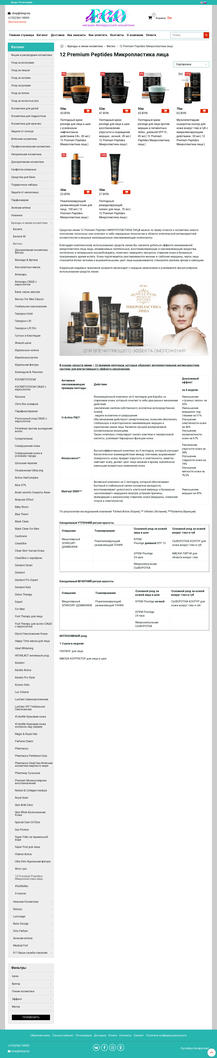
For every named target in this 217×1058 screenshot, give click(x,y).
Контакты (117, 35)
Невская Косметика (25, 901)
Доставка (58, 35)
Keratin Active (23, 670)
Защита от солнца (22, 131)
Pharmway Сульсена (27, 773)
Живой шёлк (23, 343)
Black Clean (22, 521)
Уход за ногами (21, 77)
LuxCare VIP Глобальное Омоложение (30, 708)
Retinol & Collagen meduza (31, 790)
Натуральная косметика (26, 154)
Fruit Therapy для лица (28, 616)
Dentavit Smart (23, 565)
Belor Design (20, 923)
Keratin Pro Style (25, 677)
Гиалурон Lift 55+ (25, 328)
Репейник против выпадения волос (33, 430)
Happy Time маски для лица (32, 641)
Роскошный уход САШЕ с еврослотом (31, 420)
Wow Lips (21, 868)
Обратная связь (40, 1035)
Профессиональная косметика (30, 146)
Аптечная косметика (24, 138)
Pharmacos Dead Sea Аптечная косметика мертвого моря (34, 764)
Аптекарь (21, 274)
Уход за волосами (22, 62)
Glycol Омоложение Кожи (31, 633)
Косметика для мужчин (26, 123)
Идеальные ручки (26, 357)
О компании (135, 35)
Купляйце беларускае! (195, 1048)
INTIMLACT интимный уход (32, 655)
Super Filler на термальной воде (31, 838)
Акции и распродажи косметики (31, 55)
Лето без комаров (26, 404)
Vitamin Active (23, 854)
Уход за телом (20, 93)
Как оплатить (98, 35)
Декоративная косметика (27, 161)
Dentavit (20, 572)
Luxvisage (19, 916)
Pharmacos (21, 748)
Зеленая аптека (22, 938)
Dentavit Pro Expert (26, 580)
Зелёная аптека (21, 207)
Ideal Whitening (24, 648)
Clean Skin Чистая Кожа (29, 550)
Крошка (20, 396)
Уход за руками (21, 85)
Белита (17, 229)
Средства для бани (23, 177)
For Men (20, 609)
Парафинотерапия (26, 411)
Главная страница (21, 35)
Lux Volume (22, 692)
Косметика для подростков (28, 116)
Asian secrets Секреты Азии (32, 492)
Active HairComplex (26, 477)
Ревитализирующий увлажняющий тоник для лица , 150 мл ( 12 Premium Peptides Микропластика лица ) (76, 209)
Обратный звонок (17, 22)
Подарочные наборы (24, 184)
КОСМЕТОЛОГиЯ (25, 379)
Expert (19, 601)
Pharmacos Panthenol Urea (31, 755)
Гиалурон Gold (24, 313)
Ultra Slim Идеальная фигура (33, 861)
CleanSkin (21, 543)
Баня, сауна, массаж (27, 291)
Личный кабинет (62, 1035)
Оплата (151, 35)
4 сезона (20, 893)
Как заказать (76, 35)
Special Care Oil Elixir (27, 822)
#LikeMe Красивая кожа (30, 716)
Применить (31, 1017)
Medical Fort (20, 945)
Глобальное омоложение (31, 306)
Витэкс (111, 46)
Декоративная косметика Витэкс (31, 251)
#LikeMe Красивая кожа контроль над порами (30, 725)
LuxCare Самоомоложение (31, 699)
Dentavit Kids (23, 587)
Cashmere (21, 536)
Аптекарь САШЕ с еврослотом (26, 283)
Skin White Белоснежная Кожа (30, 814)
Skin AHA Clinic (24, 805)
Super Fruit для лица (27, 847)
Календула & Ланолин (29, 372)
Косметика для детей (24, 108)
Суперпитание (24, 438)
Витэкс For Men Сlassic (29, 299)
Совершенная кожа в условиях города (28, 454)
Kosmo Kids (22, 684)
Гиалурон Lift (23, 321)
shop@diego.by (20, 13)
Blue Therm (21, 514)
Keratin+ (20, 662)
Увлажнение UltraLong (29, 470)
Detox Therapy (23, 594)
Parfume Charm (24, 741)
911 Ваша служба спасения (30, 952)
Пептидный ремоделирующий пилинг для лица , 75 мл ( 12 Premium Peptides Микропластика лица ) (115, 209)
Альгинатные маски (27, 267)
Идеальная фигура (26, 364)
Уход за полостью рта (24, 100)
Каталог (42, 35)
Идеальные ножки (27, 350)
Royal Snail (21, 797)
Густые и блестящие (28, 335)
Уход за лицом (20, 70)
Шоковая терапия (26, 463)
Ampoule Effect (24, 499)
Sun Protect (22, 829)
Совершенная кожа (27, 446)
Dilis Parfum (20, 931)
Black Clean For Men (27, 528)
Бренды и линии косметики (85, 46)
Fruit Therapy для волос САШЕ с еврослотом (33, 625)
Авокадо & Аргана (26, 260)
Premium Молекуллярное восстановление (31, 782)
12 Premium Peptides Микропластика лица (29, 877)
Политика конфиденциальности (166, 1035)
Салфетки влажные (23, 169)
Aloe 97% (20, 485)
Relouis (17, 909)
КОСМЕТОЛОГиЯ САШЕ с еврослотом (30, 388)
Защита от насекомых (25, 192)
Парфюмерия (19, 200)
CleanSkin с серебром (28, 558)
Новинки (16, 215)
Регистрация (84, 1035)
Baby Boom (21, 507)
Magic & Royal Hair (26, 734)
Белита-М (19, 236)
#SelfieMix (21, 886)
